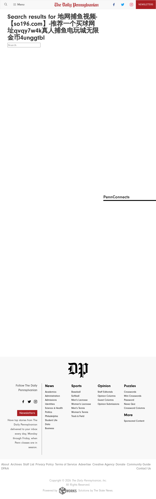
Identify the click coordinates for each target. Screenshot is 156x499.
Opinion (104, 386)
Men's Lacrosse (79, 399)
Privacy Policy (45, 464)
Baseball (76, 391)
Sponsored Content (134, 420)
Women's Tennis (79, 412)
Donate (120, 464)
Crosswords (130, 391)
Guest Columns (106, 399)
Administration (52, 395)
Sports (76, 386)
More (128, 415)
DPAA (5, 468)
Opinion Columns (107, 395)
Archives (16, 464)
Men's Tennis (78, 408)
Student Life (51, 420)
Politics (48, 412)
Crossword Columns (134, 408)
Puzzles (130, 386)
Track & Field (77, 416)
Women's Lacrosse (81, 404)
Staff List (28, 464)
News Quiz (129, 404)
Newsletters (146, 4)
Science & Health (54, 408)
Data (47, 424)
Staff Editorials (105, 391)
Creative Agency (103, 464)
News (49, 386)
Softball (75, 395)
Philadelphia (51, 416)
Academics (50, 391)
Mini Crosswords (132, 395)
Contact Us (143, 468)
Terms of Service (66, 464)
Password (129, 399)
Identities (50, 404)
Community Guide (139, 464)
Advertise (84, 464)
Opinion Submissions (108, 404)
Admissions (51, 399)
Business (49, 428)
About (5, 464)
